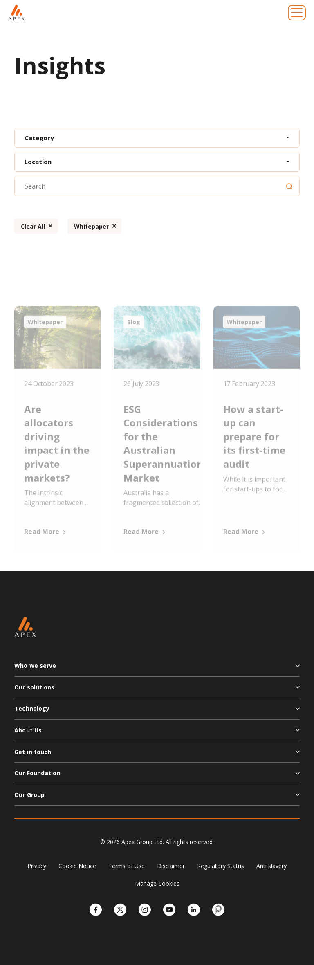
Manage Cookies (157, 883)
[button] (157, 669)
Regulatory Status (220, 866)
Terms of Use (126, 866)
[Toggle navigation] (297, 12)
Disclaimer (171, 866)
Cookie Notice (77, 866)
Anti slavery (271, 866)
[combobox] (157, 138)
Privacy (36, 866)
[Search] (289, 186)
